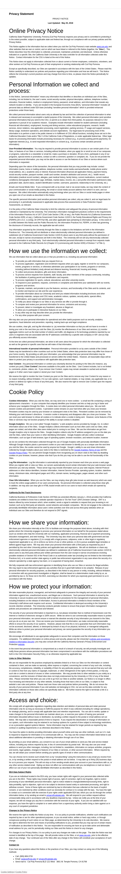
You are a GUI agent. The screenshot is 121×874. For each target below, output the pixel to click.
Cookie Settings (7, 872)
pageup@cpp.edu (28, 859)
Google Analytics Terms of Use (87, 450)
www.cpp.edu (102, 47)
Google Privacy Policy (18, 453)
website (21, 644)
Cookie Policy (21, 872)
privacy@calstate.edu (55, 795)
